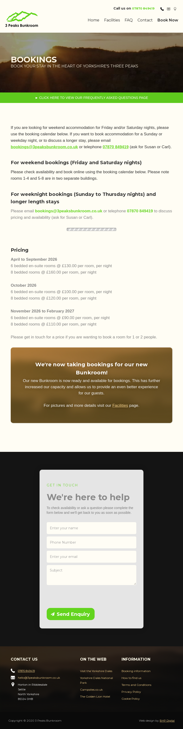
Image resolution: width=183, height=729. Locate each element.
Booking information (136, 671)
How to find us (131, 678)
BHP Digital (167, 720)
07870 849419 (143, 8)
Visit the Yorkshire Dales (96, 671)
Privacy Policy (131, 691)
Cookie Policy (131, 698)
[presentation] (83, 596)
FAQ (129, 20)
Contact (145, 20)
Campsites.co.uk (91, 689)
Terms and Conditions (136, 685)
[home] (34, 19)
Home (93, 20)
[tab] (162, 8)
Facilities (112, 20)
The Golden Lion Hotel (95, 696)
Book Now (168, 20)
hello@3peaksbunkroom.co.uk (39, 677)
